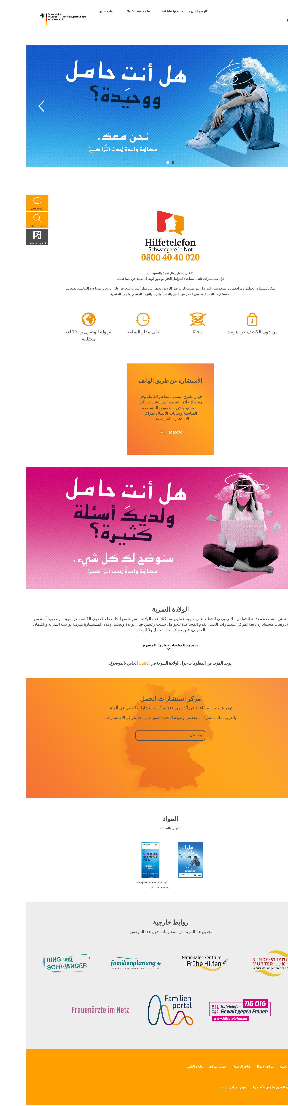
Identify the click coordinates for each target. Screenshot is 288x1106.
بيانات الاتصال (238, 1066)
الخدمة (257, 1066)
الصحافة (273, 1066)
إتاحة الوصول (214, 1066)
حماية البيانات (191, 1066)
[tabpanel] (144, 106)
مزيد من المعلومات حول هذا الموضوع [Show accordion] (144, 645)
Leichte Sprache (146, 11)
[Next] (273, 106)
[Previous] (15, 106)
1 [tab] (146, 162)
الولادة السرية (171, 11)
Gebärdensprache (112, 11)
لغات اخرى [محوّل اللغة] (79, 11)
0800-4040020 (144, 432)
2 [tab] (141, 162)
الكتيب (117, 663)
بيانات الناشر (168, 1066)
